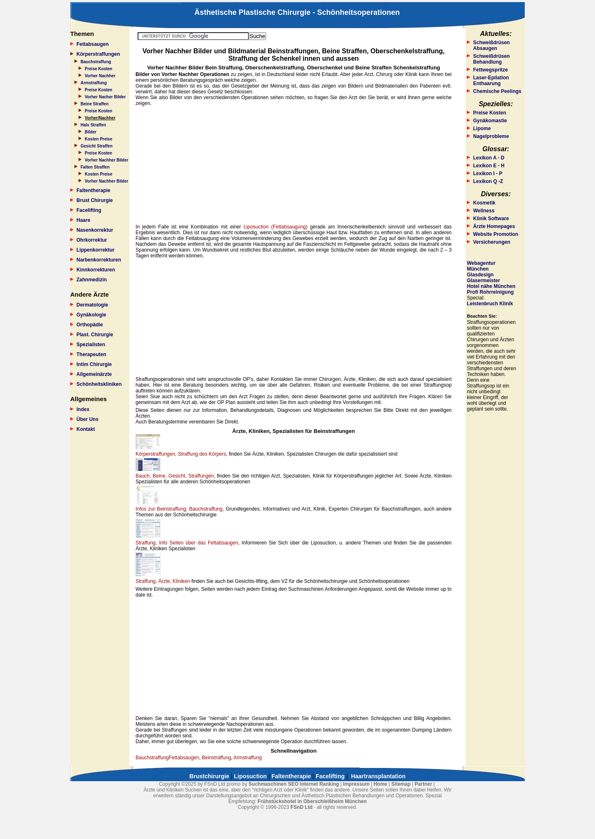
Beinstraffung (216, 758)
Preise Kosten (98, 69)
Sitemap (401, 784)
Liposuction (250, 776)
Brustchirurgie (209, 776)
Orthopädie (89, 325)
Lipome (482, 128)
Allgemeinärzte (94, 374)
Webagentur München (481, 266)
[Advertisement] (294, 165)
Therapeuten (91, 354)
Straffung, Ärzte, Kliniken (163, 581)
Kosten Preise (98, 139)
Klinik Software (491, 218)
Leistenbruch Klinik (490, 304)
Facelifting (88, 210)
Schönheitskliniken (98, 384)
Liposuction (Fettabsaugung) (275, 227)
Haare (83, 220)
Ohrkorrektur (91, 240)
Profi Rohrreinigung (490, 292)
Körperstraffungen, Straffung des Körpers (181, 454)
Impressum (356, 784)
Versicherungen (491, 242)
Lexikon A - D (489, 158)
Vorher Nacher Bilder (105, 97)
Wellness (484, 211)
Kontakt (85, 429)
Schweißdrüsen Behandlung (491, 59)
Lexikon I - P (487, 173)
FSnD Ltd (301, 807)
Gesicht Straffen (96, 146)
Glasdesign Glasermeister (483, 277)
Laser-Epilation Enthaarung (491, 80)
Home (380, 784)
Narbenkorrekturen (98, 260)
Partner (423, 784)
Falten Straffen (95, 167)
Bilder (90, 132)
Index (82, 409)
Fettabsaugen (92, 44)
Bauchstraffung (96, 61)
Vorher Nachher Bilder (106, 160)
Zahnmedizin (91, 280)
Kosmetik (484, 203)
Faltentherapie (93, 190)
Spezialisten (90, 344)
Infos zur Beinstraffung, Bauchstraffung (179, 509)
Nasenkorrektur (94, 230)
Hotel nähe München (491, 286)
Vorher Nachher (100, 76)
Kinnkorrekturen (95, 270)
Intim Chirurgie (94, 364)
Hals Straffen (93, 125)
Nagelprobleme (491, 136)
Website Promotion (495, 234)
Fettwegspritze (490, 70)
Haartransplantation (378, 776)
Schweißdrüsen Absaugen (491, 45)
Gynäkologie (91, 315)
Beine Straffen (95, 104)
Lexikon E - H (489, 166)
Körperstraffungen (98, 54)
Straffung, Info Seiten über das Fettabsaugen (187, 543)
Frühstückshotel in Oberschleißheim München (312, 801)
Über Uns (87, 419)
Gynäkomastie (490, 121)
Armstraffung (94, 83)
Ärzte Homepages (494, 226)
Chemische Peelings (497, 91)
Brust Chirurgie (94, 200)
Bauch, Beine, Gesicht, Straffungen (175, 476)
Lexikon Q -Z (488, 181)
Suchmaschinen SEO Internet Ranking (294, 784)
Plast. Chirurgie (94, 335)
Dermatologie (92, 305)
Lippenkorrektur (95, 250)
